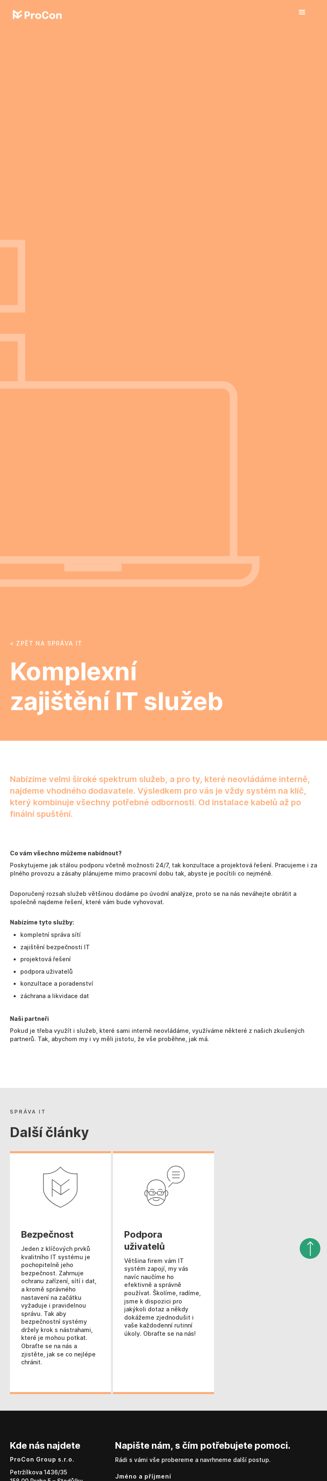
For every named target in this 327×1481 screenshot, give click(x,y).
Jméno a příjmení (143, 1476)
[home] (37, 14)
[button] (302, 12)
